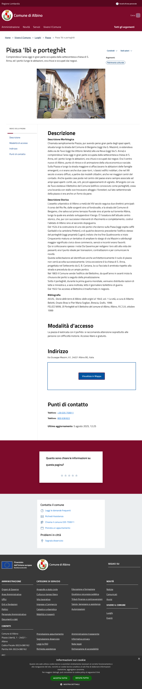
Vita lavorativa (43, 599)
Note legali (77, 644)
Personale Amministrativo (14, 614)
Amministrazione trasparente (85, 634)
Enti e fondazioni (9, 604)
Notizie (109, 589)
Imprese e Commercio (47, 604)
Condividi (112, 50)
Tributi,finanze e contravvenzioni (87, 599)
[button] (71, 684)
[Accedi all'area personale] (126, 3)
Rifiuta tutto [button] (82, 678)
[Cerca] (137, 15)
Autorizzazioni (78, 609)
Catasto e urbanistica (47, 609)
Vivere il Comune (23, 37)
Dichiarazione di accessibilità (85, 649)
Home (8, 37)
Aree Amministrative (11, 594)
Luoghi (38, 37)
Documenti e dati (10, 619)
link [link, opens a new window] (98, 672)
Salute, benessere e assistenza (86, 604)
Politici (5, 609)
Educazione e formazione (83, 589)
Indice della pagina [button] (17, 128)
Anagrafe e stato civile (47, 589)
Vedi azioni (127, 50)
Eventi (109, 618)
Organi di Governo (10, 589)
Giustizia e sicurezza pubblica (85, 594)
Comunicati (111, 594)
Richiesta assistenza (46, 649)
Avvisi (109, 599)
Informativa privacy (81, 639)
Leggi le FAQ (42, 644)
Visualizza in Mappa (91, 376)
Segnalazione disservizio (48, 639)
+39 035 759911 (66, 412)
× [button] (139, 659)
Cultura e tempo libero (47, 594)
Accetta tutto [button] (60, 678)
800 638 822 (64, 418)
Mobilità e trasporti (46, 614)
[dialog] (71, 672)
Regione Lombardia (11, 3)
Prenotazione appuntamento (50, 634)
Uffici (4, 599)
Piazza (48, 37)
